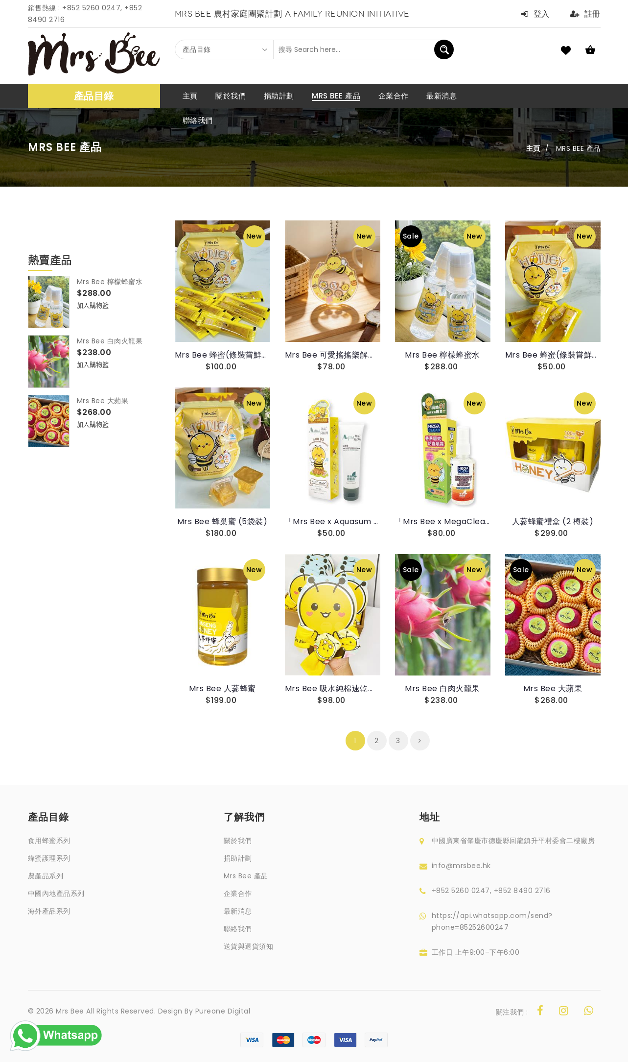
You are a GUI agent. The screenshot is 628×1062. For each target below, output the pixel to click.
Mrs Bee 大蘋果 (103, 401)
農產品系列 (46, 876)
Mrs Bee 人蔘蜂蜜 (222, 688)
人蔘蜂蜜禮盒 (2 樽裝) (553, 521)
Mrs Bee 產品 (246, 876)
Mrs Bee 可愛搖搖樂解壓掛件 (332, 355)
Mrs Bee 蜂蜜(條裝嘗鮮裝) (222, 355)
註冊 (585, 14)
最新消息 (238, 911)
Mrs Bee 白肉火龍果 (110, 341)
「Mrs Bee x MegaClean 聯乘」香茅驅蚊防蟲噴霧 (442, 521)
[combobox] (224, 49)
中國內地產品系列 (56, 893)
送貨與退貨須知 (249, 946)
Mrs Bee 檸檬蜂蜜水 (110, 282)
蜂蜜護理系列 (49, 858)
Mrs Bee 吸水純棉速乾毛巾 (332, 688)
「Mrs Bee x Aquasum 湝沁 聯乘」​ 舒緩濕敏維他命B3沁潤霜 (332, 521)
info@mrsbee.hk (461, 865)
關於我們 (238, 840)
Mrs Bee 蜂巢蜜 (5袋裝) (222, 521)
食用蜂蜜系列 (49, 840)
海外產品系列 (49, 911)
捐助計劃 (238, 858)
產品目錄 (94, 96)
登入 (535, 14)
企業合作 (238, 893)
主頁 (533, 148)
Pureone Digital (223, 1011)
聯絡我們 (238, 929)
